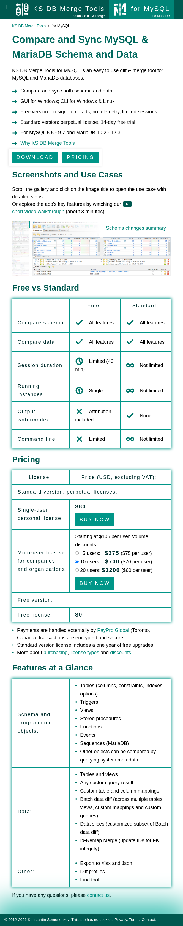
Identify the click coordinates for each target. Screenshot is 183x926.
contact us (98, 895)
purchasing (55, 652)
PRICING (80, 157)
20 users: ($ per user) (116, 570)
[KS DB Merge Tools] (60, 9)
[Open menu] (5, 7)
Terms (134, 919)
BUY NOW (95, 519)
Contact (148, 919)
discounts (120, 652)
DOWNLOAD (35, 157)
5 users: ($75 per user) (116, 553)
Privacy (120, 919)
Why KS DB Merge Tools (47, 143)
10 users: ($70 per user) (116, 562)
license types (84, 652)
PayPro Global (113, 630)
